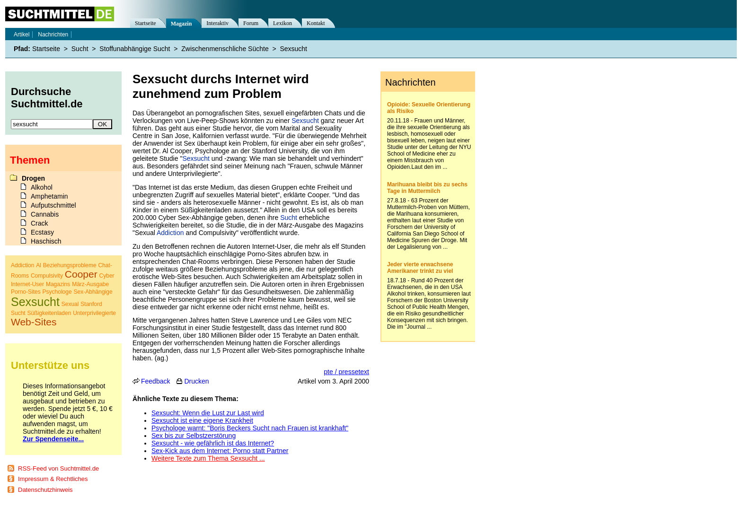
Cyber (107, 275)
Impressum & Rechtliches (53, 478)
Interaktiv (217, 23)
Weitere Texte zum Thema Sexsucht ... (208, 458)
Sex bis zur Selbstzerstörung (193, 435)
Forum (250, 23)
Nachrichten (53, 34)
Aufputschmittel (53, 205)
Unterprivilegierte (94, 313)
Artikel (21, 34)
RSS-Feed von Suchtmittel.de (58, 468)
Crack (39, 223)
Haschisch (46, 241)
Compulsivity (47, 275)
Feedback (155, 381)
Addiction (170, 232)
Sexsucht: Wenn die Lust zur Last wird (207, 413)
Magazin (181, 23)
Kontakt (316, 23)
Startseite (145, 23)
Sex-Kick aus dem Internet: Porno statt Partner (219, 451)
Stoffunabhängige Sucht (134, 48)
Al (38, 265)
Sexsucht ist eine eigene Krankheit (202, 420)
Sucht (288, 217)
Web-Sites (33, 321)
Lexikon (282, 23)
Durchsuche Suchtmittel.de (47, 98)
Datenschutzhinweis (45, 489)
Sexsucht (305, 120)
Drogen (33, 178)
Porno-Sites (26, 291)
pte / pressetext (346, 372)
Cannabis (45, 214)
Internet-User (27, 284)
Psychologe (57, 291)
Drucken (196, 381)
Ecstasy (42, 232)
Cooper (81, 274)
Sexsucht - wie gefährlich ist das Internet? (212, 443)
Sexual (70, 304)
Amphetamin (49, 196)
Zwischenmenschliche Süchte (224, 48)
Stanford (91, 304)
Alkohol (42, 187)
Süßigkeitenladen (49, 313)
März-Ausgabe (90, 284)
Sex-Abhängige (93, 291)
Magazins (58, 284)
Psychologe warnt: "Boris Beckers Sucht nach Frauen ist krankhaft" (249, 428)
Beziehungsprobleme (70, 265)
